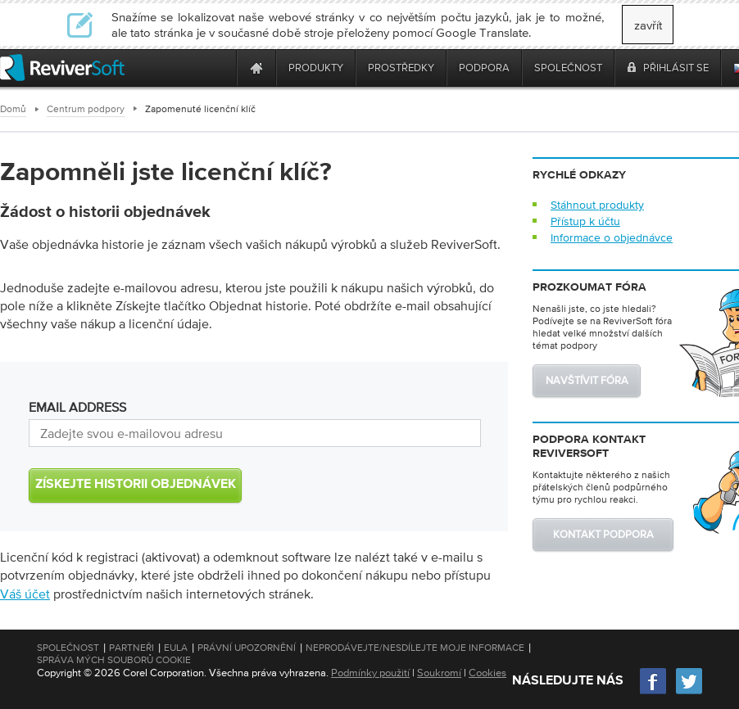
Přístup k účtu (585, 221)
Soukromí (439, 672)
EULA (176, 647)
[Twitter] (689, 692)
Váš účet (25, 593)
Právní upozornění (246, 647)
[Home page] (256, 67)
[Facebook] (654, 692)
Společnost (68, 647)
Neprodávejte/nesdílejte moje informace (415, 647)
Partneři (131, 647)
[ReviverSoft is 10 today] (220, 67)
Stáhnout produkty (597, 204)
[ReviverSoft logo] (62, 67)
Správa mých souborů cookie (114, 660)
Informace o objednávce (612, 237)
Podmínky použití (370, 672)
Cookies (487, 672)
